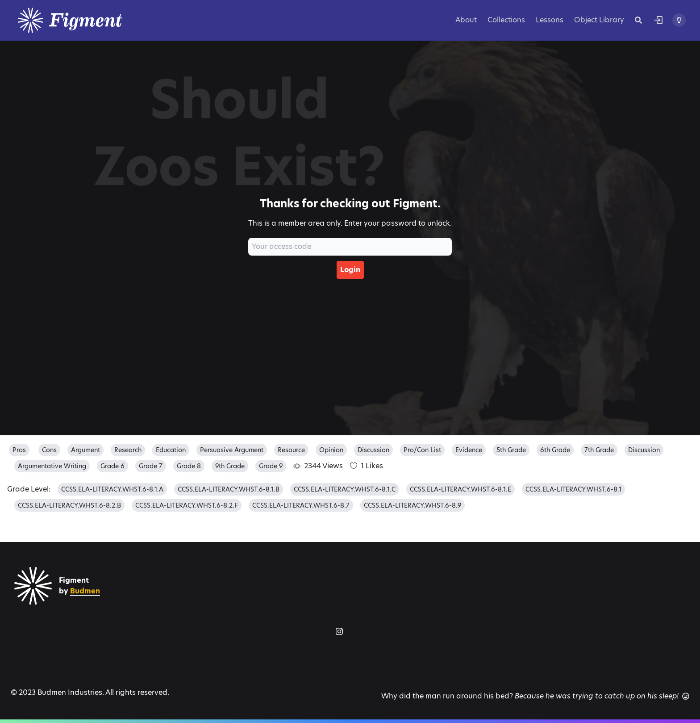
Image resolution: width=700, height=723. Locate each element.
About (466, 20)
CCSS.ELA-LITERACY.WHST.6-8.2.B (69, 505)
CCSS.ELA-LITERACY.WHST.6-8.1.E (460, 489)
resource (291, 450)
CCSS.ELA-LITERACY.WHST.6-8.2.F (186, 505)
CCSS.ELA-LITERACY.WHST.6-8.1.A (112, 489)
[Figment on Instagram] (339, 631)
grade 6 (112, 466)
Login (350, 270)
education (171, 450)
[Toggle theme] (679, 20)
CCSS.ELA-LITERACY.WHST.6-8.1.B (228, 489)
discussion (373, 450)
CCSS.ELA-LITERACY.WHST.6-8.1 (573, 489)
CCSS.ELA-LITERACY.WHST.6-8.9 (412, 505)
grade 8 (189, 466)
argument (85, 450)
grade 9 (271, 466)
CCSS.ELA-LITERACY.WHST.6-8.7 (301, 505)
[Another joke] (685, 696)
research (128, 450)
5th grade (511, 450)
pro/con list (422, 450)
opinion (331, 450)
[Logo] (81, 20)
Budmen (85, 591)
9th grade (230, 466)
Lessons (549, 20)
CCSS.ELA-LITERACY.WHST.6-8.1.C (345, 489)
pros (19, 450)
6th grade (555, 450)
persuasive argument (231, 450)
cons (49, 450)
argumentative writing (52, 466)
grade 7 (150, 466)
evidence (468, 450)
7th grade (599, 450)
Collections (506, 20)
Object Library (599, 20)
